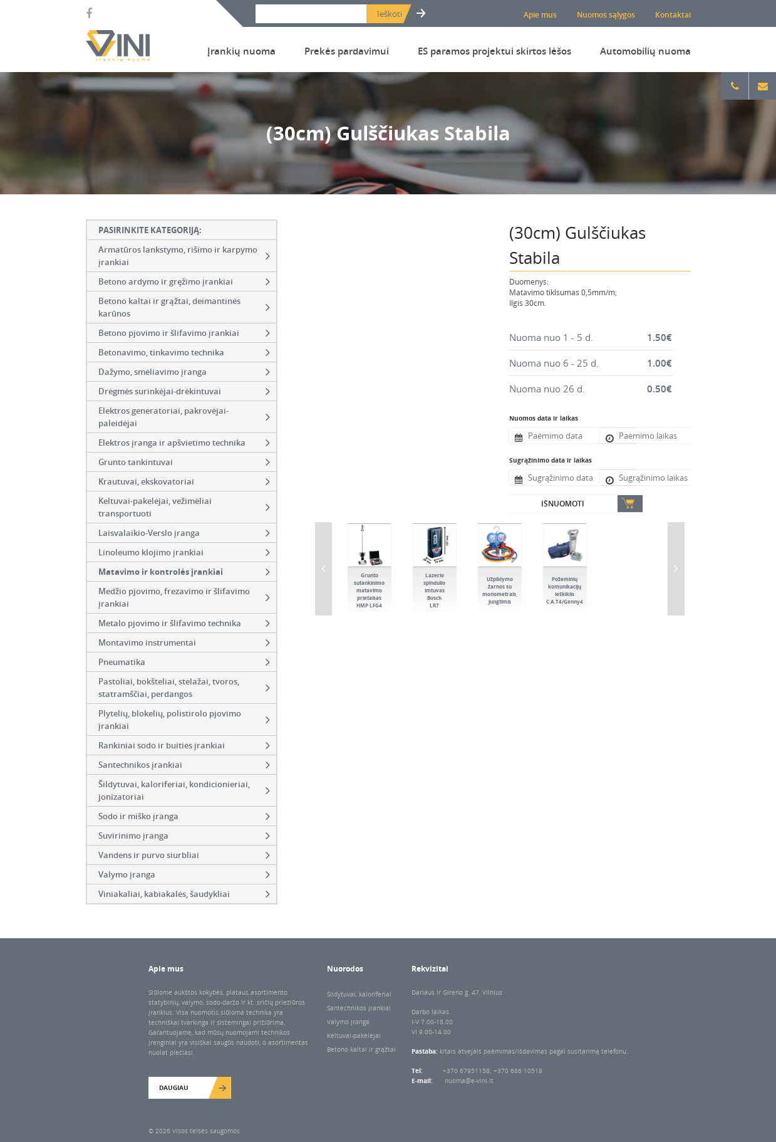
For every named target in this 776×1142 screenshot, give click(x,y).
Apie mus (540, 14)
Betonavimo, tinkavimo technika (184, 352)
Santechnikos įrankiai (184, 764)
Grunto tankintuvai (184, 462)
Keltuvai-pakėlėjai (354, 1035)
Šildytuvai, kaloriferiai (359, 994)
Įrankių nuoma (241, 51)
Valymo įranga (184, 874)
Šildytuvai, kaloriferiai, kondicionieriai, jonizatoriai (184, 790)
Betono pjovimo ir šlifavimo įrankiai (184, 333)
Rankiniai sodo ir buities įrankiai (184, 745)
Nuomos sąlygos (606, 14)
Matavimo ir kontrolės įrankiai (184, 571)
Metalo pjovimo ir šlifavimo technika (184, 623)
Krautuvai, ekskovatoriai (184, 481)
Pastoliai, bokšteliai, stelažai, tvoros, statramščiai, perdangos (184, 687)
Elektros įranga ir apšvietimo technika (184, 442)
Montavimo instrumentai (184, 642)
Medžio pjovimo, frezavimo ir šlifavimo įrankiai (184, 597)
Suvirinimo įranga (184, 835)
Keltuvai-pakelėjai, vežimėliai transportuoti (184, 507)
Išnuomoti (562, 503)
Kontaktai (673, 14)
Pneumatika (184, 662)
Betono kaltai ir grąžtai (361, 1049)
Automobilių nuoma (645, 51)
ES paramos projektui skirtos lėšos (494, 51)
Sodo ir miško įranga (184, 816)
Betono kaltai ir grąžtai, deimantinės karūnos (184, 307)
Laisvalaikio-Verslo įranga (184, 532)
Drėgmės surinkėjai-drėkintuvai (184, 391)
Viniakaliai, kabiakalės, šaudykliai (184, 894)
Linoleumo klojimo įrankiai (184, 552)
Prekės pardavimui (346, 51)
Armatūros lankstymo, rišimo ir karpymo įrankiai (184, 256)
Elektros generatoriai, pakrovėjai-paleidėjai (184, 417)
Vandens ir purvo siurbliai (184, 855)
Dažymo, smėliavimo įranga (184, 371)
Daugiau (174, 1087)
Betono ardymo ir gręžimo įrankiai (184, 281)
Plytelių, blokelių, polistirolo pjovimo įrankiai (184, 719)
